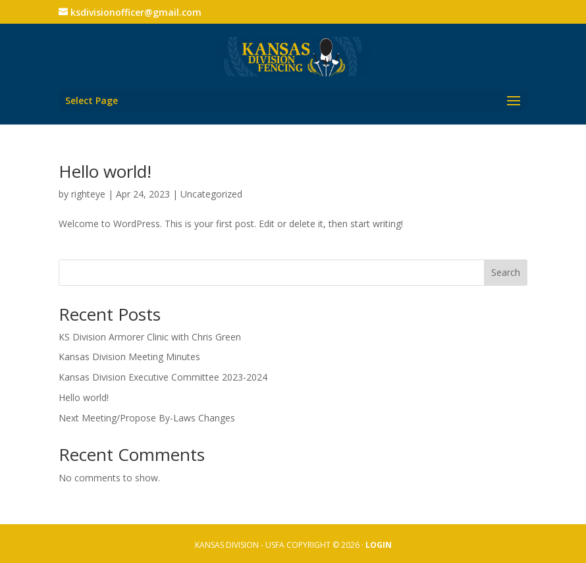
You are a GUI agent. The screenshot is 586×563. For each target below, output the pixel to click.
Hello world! (105, 171)
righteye (88, 194)
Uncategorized (211, 194)
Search (505, 272)
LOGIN (378, 544)
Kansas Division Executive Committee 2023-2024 (163, 377)
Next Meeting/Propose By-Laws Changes (147, 418)
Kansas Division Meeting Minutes (129, 356)
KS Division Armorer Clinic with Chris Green (150, 337)
